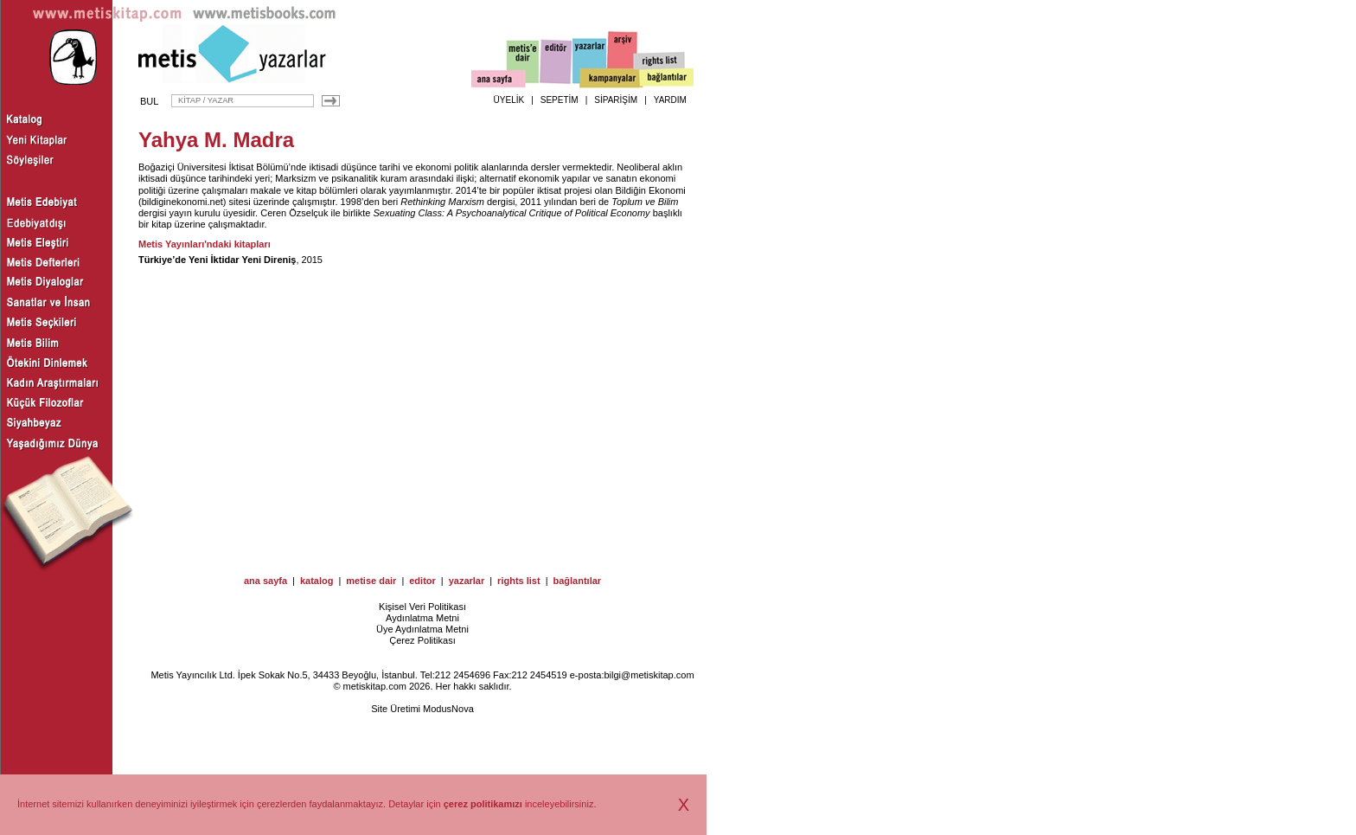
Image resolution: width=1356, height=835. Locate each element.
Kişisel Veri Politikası (422, 606)
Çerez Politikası (422, 640)
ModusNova (448, 708)
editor (422, 580)
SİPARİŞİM (615, 100)
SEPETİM (559, 100)
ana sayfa (265, 580)
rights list (518, 580)
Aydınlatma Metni (422, 618)
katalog (317, 580)
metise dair (371, 580)
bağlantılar (577, 580)
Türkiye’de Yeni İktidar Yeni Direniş (217, 259)
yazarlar (467, 580)
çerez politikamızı (483, 804)
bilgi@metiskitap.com (649, 675)
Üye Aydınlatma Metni (422, 629)
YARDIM (670, 100)
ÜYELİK (509, 100)
